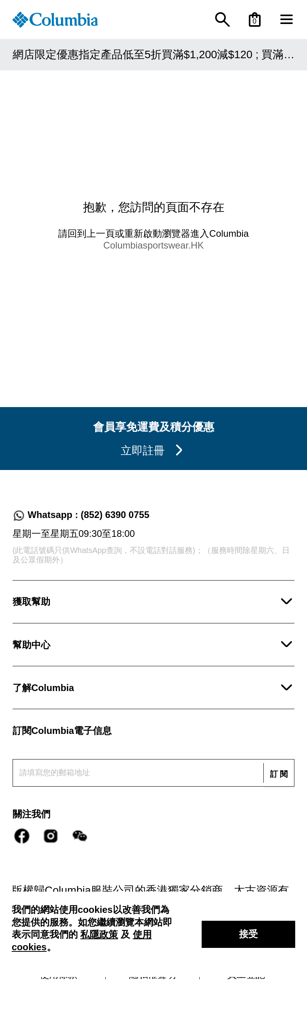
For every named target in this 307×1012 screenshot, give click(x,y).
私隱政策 (99, 934)
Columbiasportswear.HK (153, 245)
